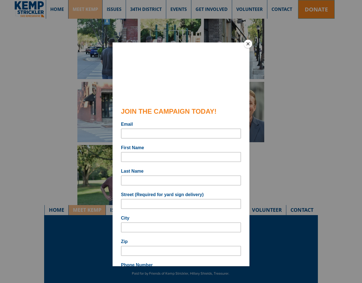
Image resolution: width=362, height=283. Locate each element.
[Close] (248, 44)
